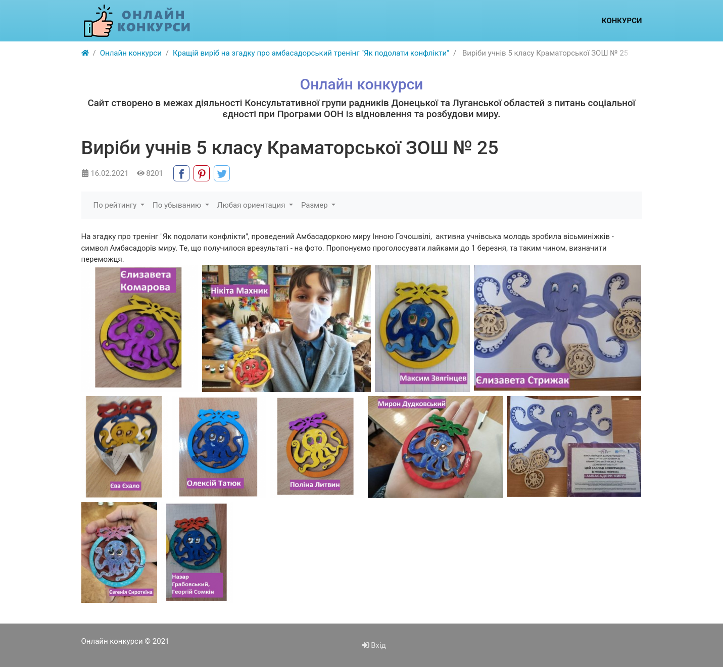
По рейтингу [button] (116, 205)
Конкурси (622, 20)
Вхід (374, 645)
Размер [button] (315, 205)
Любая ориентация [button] (252, 205)
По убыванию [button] (178, 205)
